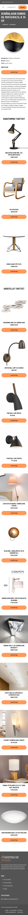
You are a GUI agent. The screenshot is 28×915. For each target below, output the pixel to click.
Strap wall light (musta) (14, 458)
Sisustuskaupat (8, 886)
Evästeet (20, 910)
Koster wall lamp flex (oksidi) (14, 368)
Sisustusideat (7, 882)
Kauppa (22, 7)
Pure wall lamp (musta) (14, 413)
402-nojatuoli (14, 209)
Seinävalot (13, 24)
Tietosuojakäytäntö (10, 912)
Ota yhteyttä (13, 910)
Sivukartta (20, 912)
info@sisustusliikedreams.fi (7, 2)
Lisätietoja (14, 72)
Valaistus (5, 24)
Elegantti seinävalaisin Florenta (14, 740)
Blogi (5, 889)
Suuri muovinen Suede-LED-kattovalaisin (14, 833)
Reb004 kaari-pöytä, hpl (14, 264)
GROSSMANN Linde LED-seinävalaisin (14, 322)
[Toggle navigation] (3, 7)
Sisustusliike (7, 879)
